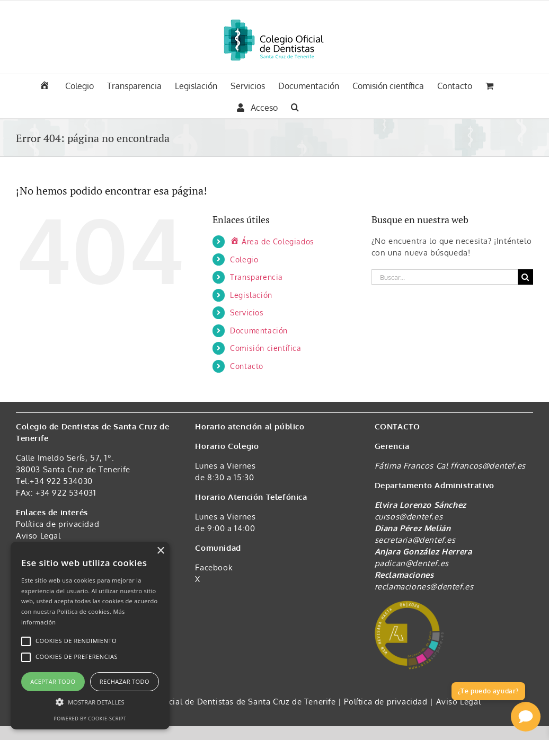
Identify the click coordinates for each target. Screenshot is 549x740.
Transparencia (256, 276)
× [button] (160, 551)
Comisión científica (265, 348)
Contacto (246, 366)
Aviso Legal (38, 536)
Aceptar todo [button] (52, 681)
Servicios (246, 312)
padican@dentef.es (412, 563)
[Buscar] (525, 277)
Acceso (257, 107)
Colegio (244, 259)
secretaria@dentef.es (415, 540)
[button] (295, 106)
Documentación (259, 330)
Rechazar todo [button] (124, 681)
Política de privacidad (57, 524)
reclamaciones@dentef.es (424, 587)
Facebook (214, 567)
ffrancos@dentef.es (488, 466)
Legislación (251, 294)
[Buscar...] (444, 277)
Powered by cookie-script (90, 718)
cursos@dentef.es (409, 517)
